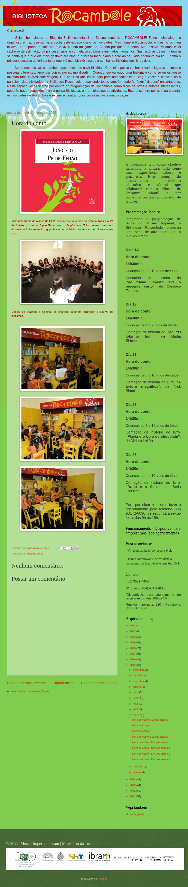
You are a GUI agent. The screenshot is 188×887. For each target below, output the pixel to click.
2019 (133, 642)
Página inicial (63, 683)
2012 (133, 790)
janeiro (137, 772)
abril (136, 709)
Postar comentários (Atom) (33, 691)
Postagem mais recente (26, 683)
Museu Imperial (135, 814)
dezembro (139, 669)
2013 (133, 785)
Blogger (102, 878)
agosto (137, 686)
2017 (133, 653)
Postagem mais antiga (99, 683)
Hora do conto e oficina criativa (150, 719)
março (137, 715)
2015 (133, 665)
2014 (133, 779)
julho (136, 692)
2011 (133, 796)
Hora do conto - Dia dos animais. (151, 753)
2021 (133, 631)
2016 (133, 659)
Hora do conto (35, 553)
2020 (133, 636)
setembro (138, 681)
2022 (133, 625)
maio (136, 703)
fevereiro (138, 766)
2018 (133, 648)
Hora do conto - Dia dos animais (151, 742)
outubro (137, 675)
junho (136, 698)
